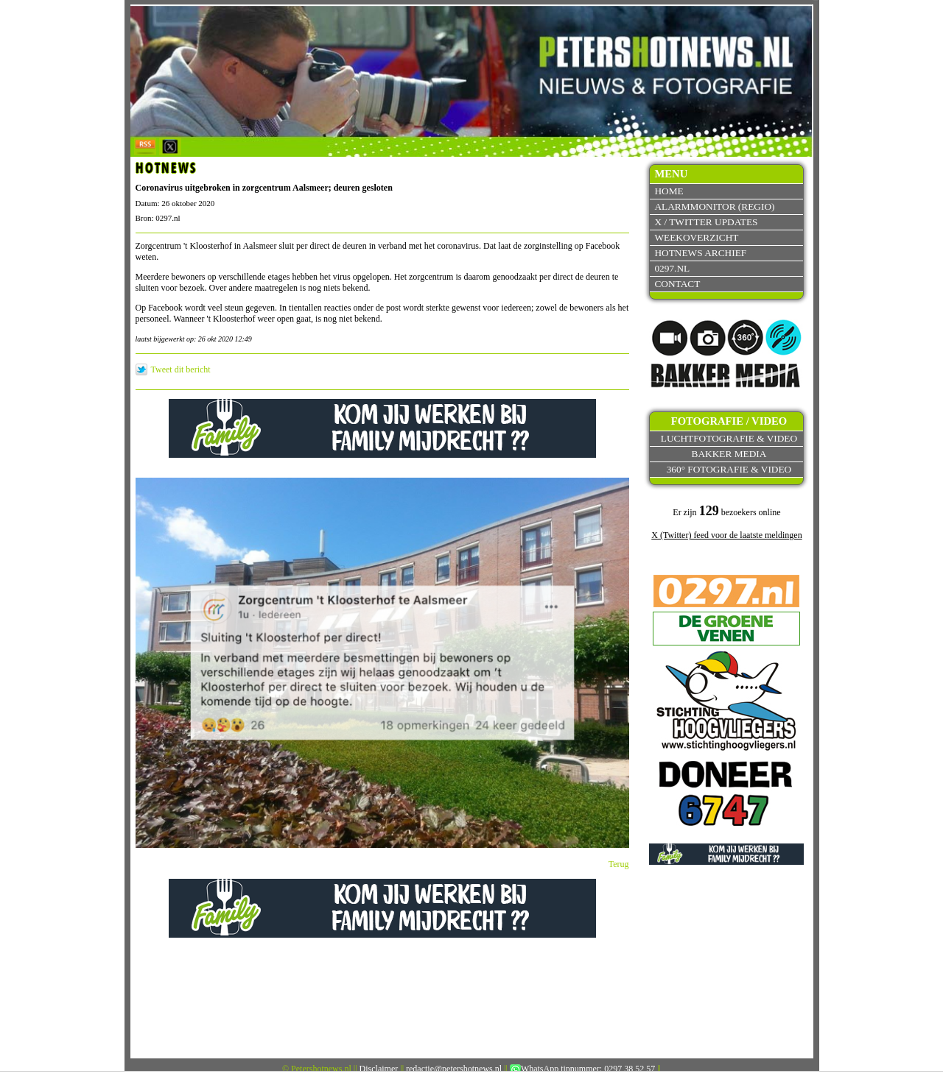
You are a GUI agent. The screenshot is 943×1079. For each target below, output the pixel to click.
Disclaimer (379, 1069)
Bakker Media (729, 453)
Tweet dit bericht (181, 369)
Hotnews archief (700, 252)
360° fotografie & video (729, 469)
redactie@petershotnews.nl (454, 1069)
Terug (619, 864)
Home (668, 191)
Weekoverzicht (696, 237)
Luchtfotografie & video (729, 438)
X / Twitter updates (705, 221)
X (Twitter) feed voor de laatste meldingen (726, 535)
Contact (677, 283)
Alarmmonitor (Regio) (714, 206)
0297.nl (672, 268)
